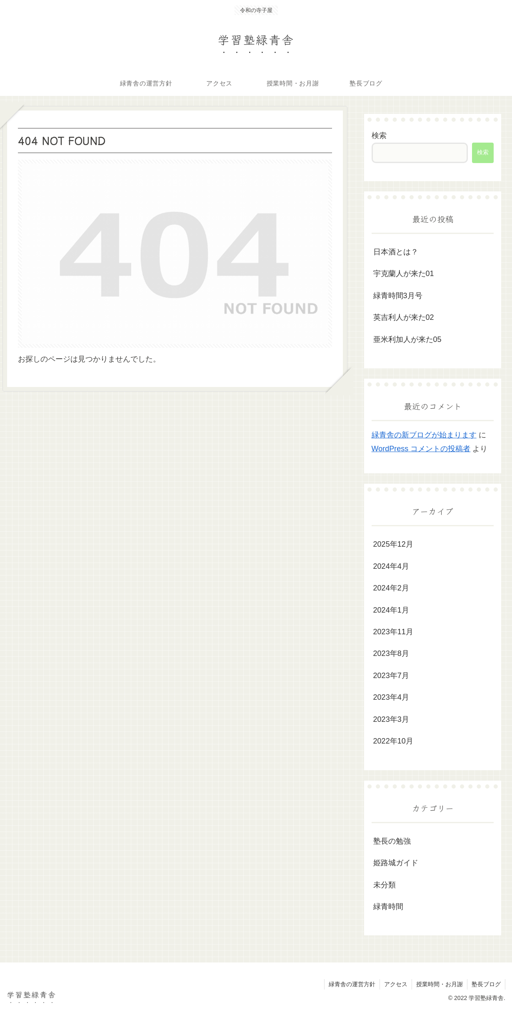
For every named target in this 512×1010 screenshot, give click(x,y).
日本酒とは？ (395, 252)
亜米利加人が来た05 (407, 339)
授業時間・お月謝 (439, 984)
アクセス (395, 984)
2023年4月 (391, 697)
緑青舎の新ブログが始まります (424, 435)
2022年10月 (393, 741)
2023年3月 (391, 719)
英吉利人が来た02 (403, 317)
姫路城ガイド (395, 863)
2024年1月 (391, 610)
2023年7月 (391, 675)
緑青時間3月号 (397, 295)
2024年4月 (391, 566)
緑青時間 (388, 906)
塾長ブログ (486, 984)
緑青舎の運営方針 (352, 984)
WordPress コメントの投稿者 (421, 449)
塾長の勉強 (392, 841)
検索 (379, 135)
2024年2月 (391, 588)
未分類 (384, 885)
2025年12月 (393, 544)
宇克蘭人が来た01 (403, 273)
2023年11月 (393, 632)
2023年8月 (391, 653)
